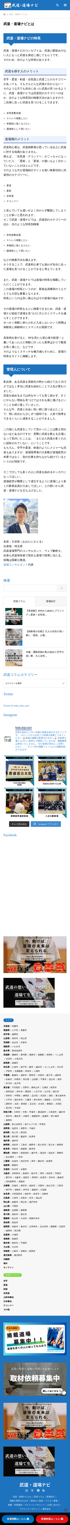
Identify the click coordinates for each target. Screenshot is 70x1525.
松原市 (43, 1177)
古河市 (9, 1059)
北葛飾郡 (19, 1071)
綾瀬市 (45, 1116)
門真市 (58, 1173)
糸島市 (15, 1226)
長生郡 (26, 1079)
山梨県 (6, 1124)
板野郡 (24, 1210)
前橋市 (15, 1063)
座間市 (9, 1120)
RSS (43, 1490)
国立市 (56, 1091)
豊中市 (9, 1177)
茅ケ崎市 (55, 1116)
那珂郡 (24, 1055)
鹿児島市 (18, 1255)
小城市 (15, 1235)
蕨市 (31, 1067)
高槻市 (22, 1181)
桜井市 (28, 1194)
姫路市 (35, 1190)
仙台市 (15, 1042)
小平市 (9, 1100)
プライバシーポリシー (29, 1509)
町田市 (54, 1087)
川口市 (60, 1067)
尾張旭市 (25, 1153)
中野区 (18, 1095)
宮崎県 (6, 1251)
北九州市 (44, 1226)
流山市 (52, 1079)
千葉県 (6, 1075)
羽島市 (15, 1149)
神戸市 (9, 1190)
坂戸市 (24, 1067)
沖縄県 (6, 1259)
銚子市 (49, 1075)
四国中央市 (34, 1218)
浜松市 (15, 1145)
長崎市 (15, 1239)
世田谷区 (10, 1091)
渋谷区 (43, 1095)
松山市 (15, 1218)
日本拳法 (7, 1301)
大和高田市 (17, 1194)
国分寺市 (19, 1100)
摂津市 (35, 1177)
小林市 (15, 1251)
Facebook (38, 1490)
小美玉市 (19, 1059)
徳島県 (6, 1210)
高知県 (6, 1222)
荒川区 (9, 1108)
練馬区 (26, 1095)
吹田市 (49, 1173)
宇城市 (24, 1243)
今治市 (24, 1218)
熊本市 (15, 1243)
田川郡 (18, 1230)
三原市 (15, 1198)
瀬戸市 (34, 1153)
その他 (6, 1309)
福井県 (6, 1140)
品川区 (35, 1095)
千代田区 (16, 1087)
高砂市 (32, 1185)
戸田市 (9, 1071)
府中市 (20, 1091)
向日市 (15, 1169)
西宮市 (24, 1185)
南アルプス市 (31, 1124)
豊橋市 (15, 1153)
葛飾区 (47, 1100)
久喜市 (15, 1067)
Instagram (26, 1490)
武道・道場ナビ (35, 1484)
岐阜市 (32, 1149)
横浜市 (18, 1116)
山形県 (6, 1038)
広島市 (24, 1198)
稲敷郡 (41, 1055)
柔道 (5, 1285)
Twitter (32, 1490)
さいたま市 (49, 1067)
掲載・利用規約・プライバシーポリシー (26, 1505)
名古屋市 (10, 1157)
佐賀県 (6, 1235)
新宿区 (24, 1104)
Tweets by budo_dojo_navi (16, 705)
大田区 (58, 1104)
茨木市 (52, 1177)
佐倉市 (9, 1079)
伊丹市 (26, 1190)
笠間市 (49, 1055)
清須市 (43, 1153)
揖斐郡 (24, 1149)
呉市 (31, 1198)
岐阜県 (6, 1149)
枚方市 (34, 1173)
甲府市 (42, 1124)
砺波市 (24, 1136)
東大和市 (38, 1100)
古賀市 (62, 1226)
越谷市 (39, 1067)
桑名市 (41, 1161)
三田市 (60, 1185)
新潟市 (24, 1132)
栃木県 (6, 1050)
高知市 (15, 1222)
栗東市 (15, 1165)
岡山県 (6, 1202)
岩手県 (6, 1034)
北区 (17, 1104)
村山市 (24, 1038)
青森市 (24, 1030)
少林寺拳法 (8, 1297)
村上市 (15, 1132)
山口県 (6, 1206)
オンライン (8, 1267)
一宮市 (20, 1157)
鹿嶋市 (15, 1055)
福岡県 (6, 1226)
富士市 (51, 1145)
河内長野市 (11, 1181)
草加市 (28, 1071)
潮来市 (32, 1055)
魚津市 (32, 1136)
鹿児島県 (7, 1255)
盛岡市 (15, 1034)
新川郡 (15, 1136)
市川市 (9, 1083)
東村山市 (35, 1087)
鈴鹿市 (49, 1161)
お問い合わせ (53, 1505)
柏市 (60, 1079)
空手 (5, 1281)
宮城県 (6, 1042)
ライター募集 (51, 1501)
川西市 (41, 1185)
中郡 (25, 1112)
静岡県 (6, 1145)
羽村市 (9, 1095)
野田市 (32, 1075)
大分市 (15, 1247)
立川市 (47, 1091)
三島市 (24, 1145)
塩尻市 (15, 1128)
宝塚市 (15, 1185)
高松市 (15, 1214)
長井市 (15, 1038)
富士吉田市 (17, 1124)
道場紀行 (50, 1497)
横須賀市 (42, 1112)
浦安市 (24, 1075)
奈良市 (36, 1194)
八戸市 (15, 1030)
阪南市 (61, 1177)
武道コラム (39, 1497)
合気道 (6, 1293)
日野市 (26, 1087)
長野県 (6, 1128)
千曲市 (32, 1128)
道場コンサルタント (15, 564)
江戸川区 (57, 1100)
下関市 (15, 1206)
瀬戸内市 (33, 1202)
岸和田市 (16, 1173)
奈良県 (6, 1194)
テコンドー (8, 1305)
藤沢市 (62, 1112)
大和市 (17, 1112)
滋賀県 (6, 1165)
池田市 (26, 1177)
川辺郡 (43, 1190)
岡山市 (24, 1202)
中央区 (18, 1108)
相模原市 (36, 1116)
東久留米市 (60, 1095)
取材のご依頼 (37, 1501)
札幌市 (15, 1026)
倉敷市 (15, 1202)
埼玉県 (6, 1067)
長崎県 (6, 1239)
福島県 (6, 1046)
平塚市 (32, 1112)
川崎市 (26, 1116)
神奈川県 (7, 1112)
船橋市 (15, 1075)
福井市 (15, 1140)
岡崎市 (60, 1153)
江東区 (45, 1087)
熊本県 (6, 1243)
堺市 (42, 1173)
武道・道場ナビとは (22, 1497)
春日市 (24, 1226)
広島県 (6, 1198)
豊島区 (50, 1104)
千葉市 (43, 1079)
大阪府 (6, 1173)
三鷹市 (28, 1100)
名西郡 (15, 1210)
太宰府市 (33, 1226)
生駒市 (45, 1194)
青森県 (6, 1030)
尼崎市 (18, 1190)
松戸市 (18, 1083)
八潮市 (37, 1071)
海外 (5, 1263)
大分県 (6, 1247)
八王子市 (38, 1091)
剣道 (5, 1289)
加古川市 (50, 1185)
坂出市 (24, 1214)
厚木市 (9, 1116)
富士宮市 (42, 1145)
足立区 (33, 1104)
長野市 (24, 1128)
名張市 (15, 1161)
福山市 (39, 1198)
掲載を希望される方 (19, 1501)
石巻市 (24, 1042)
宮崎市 (24, 1251)
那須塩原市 (17, 1050)
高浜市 (51, 1153)
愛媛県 (6, 1218)
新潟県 (6, 1132)
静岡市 (60, 1145)
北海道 (6, 1026)
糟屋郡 (54, 1226)
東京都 (6, 1087)
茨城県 (6, 1055)
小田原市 (52, 1112)
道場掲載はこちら (18, 1518)
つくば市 (59, 1055)
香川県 (6, 1214)
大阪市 (18, 1177)
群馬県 (6, 1063)
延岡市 (32, 1251)
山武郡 (35, 1079)
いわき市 (16, 1046)
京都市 (24, 1169)
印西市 (18, 1079)
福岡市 (9, 1230)
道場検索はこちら (52, 1518)
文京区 (41, 1104)
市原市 (41, 1075)
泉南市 (26, 1173)
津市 (33, 1161)
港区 (51, 1095)
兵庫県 (6, 1185)
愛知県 (6, 1153)
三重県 (6, 1161)
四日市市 (25, 1161)
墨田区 (28, 1091)
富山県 (6, 1136)
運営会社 (46, 1509)
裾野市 (32, 1145)
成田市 (58, 1075)
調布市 (9, 1104)
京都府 (6, 1169)
